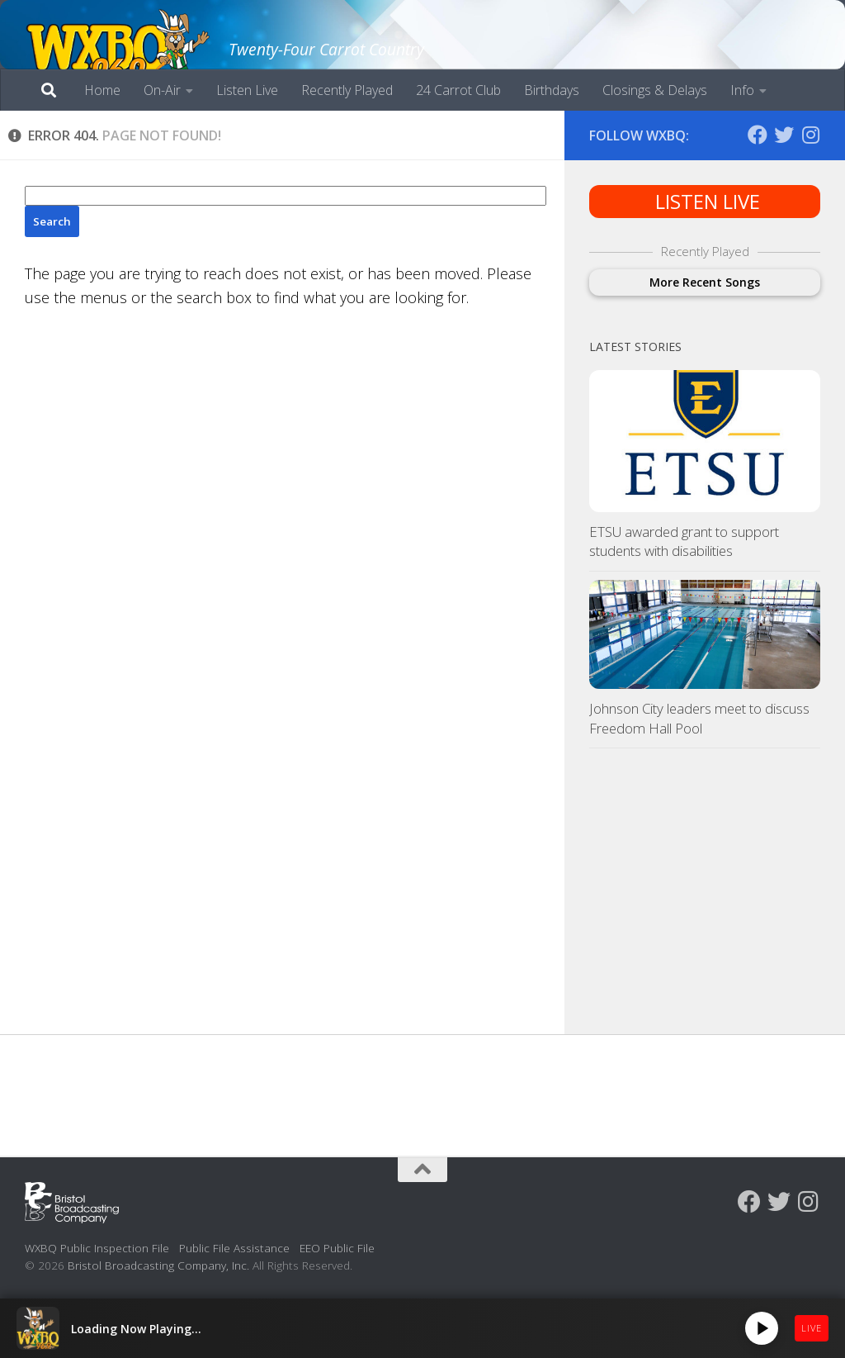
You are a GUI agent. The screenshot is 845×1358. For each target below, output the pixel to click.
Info (742, 90)
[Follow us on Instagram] (810, 135)
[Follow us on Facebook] (757, 135)
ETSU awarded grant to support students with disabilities (684, 541)
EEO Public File (337, 1248)
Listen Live (247, 90)
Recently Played (347, 90)
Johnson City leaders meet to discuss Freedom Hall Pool (699, 718)
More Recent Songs (704, 282)
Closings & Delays (654, 90)
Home (102, 90)
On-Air (162, 90)
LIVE (811, 1328)
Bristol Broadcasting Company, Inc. (158, 1265)
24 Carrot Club (458, 90)
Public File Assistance (234, 1248)
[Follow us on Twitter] (784, 135)
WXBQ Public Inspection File (97, 1248)
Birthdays (551, 90)
